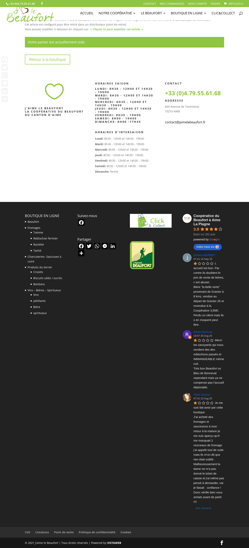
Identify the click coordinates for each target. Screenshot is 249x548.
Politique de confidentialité (97, 532)
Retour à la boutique (47, 59)
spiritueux (40, 313)
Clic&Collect (223, 13)
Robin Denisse (203, 332)
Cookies (125, 532)
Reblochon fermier (45, 238)
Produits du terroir (40, 267)
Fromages (34, 228)
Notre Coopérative (115, 13)
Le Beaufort (151, 13)
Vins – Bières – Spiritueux (44, 290)
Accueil (86, 13)
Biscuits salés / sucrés (47, 278)
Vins (36, 295)
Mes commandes (172, 3)
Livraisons (42, 532)
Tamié (37, 250)
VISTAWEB (114, 543)
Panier (215, 3)
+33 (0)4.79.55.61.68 (193, 93)
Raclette (38, 244)
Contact (149, 3)
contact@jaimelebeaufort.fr (185, 122)
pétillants (39, 301)
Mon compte (197, 3)
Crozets (38, 272)
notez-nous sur (207, 247)
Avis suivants (203, 508)
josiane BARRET (204, 255)
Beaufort (33, 222)
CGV (27, 532)
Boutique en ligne (187, 13)
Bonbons (39, 284)
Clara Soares (202, 394)
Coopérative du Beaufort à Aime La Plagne (207, 220)
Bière (36, 307)
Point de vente (64, 532)
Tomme (38, 232)
